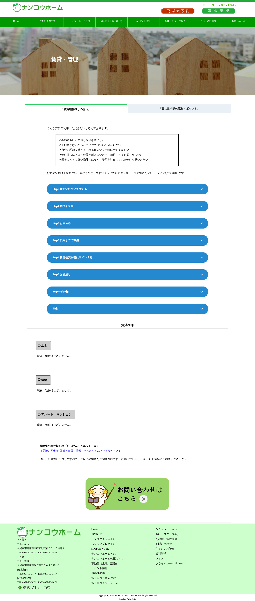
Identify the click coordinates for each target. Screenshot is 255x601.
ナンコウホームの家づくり (107, 558)
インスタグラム (100, 539)
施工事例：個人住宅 (103, 578)
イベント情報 (143, 21)
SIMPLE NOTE (47, 21)
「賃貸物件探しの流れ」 (76, 109)
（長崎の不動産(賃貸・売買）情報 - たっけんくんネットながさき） (80, 450)
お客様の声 (98, 573)
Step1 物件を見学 (63, 206)
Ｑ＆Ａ (160, 558)
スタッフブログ (100, 543)
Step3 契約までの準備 (66, 240)
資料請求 (161, 553)
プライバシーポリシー (169, 563)
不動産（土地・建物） (111, 21)
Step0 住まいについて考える (70, 189)
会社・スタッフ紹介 (175, 21)
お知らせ (96, 534)
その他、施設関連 (207, 21)
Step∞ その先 (60, 291)
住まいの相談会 (165, 548)
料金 (55, 308)
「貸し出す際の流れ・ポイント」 (179, 108)
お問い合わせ (239, 21)
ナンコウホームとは (79, 21)
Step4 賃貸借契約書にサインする (72, 257)
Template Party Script (127, 599)
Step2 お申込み (61, 223)
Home (16, 21)
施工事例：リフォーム (104, 583)
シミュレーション (166, 529)
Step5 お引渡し (61, 274)
